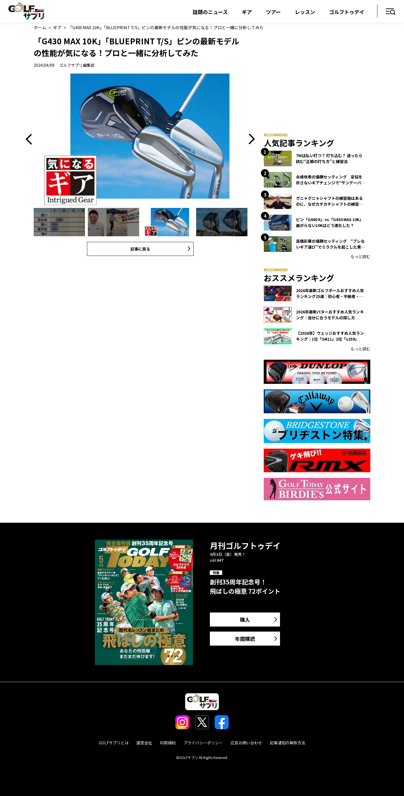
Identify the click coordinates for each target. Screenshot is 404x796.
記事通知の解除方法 (287, 742)
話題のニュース (210, 11)
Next (249, 139)
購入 (245, 619)
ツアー (273, 11)
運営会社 (144, 742)
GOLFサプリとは (113, 742)
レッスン (305, 11)
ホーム (40, 27)
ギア (247, 11)
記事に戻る (140, 249)
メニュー (391, 12)
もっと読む (360, 256)
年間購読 (245, 638)
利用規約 (168, 742)
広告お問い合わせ (246, 742)
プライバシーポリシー (203, 742)
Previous (30, 139)
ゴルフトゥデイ (346, 11)
